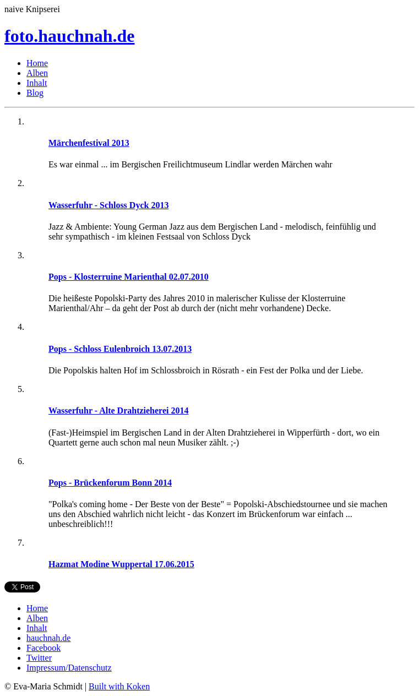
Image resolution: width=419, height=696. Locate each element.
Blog (34, 92)
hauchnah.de (48, 638)
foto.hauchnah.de (69, 36)
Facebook (43, 647)
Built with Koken (119, 686)
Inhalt (36, 83)
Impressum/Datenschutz (69, 667)
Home (37, 63)
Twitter (39, 657)
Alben (37, 73)
